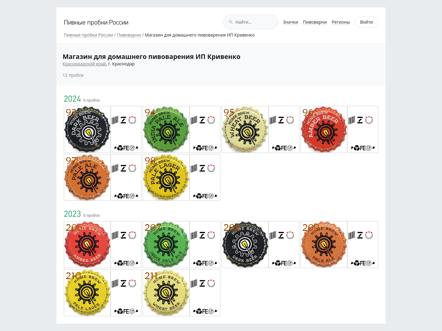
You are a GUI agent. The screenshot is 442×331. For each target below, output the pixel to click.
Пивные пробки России (96, 22)
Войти (366, 22)
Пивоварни (315, 22)
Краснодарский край (84, 64)
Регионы (341, 22)
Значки (290, 22)
